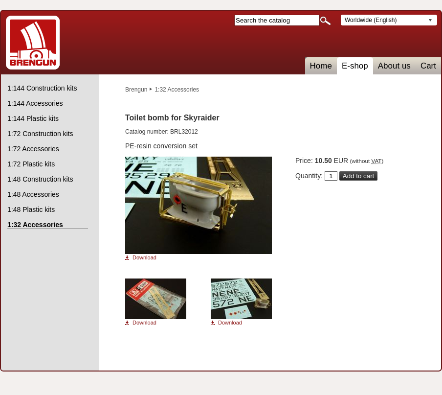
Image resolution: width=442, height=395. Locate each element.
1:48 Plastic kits (31, 209)
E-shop (355, 65)
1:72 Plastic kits (31, 164)
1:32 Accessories (177, 89)
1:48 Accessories (33, 194)
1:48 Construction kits (40, 179)
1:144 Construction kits (42, 88)
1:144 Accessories (35, 103)
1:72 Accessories (33, 149)
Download (144, 257)
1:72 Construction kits (40, 134)
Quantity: (309, 176)
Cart (428, 65)
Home (321, 65)
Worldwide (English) (371, 20)
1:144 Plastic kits (33, 118)
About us (394, 65)
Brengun (136, 89)
